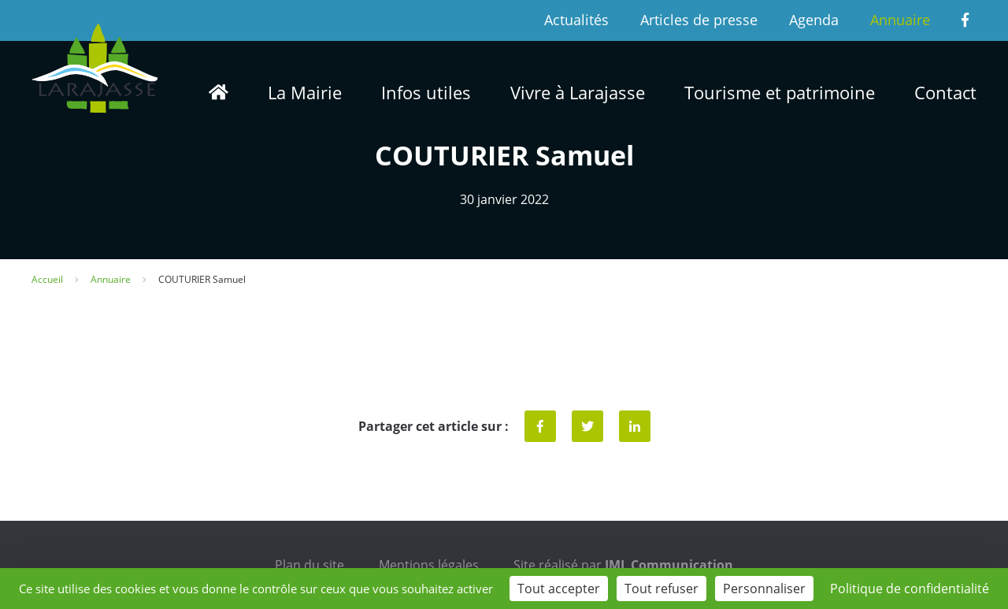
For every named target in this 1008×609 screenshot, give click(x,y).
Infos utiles (426, 92)
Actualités (576, 20)
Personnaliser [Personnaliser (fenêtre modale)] (764, 588)
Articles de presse (699, 20)
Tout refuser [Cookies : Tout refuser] (661, 588)
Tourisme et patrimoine (779, 92)
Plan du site (309, 565)
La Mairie (305, 92)
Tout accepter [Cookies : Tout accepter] (558, 588)
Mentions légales (429, 565)
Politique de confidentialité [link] (909, 588)
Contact (945, 92)
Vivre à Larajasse (577, 92)
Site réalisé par (623, 565)
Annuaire (900, 20)
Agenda (814, 20)
